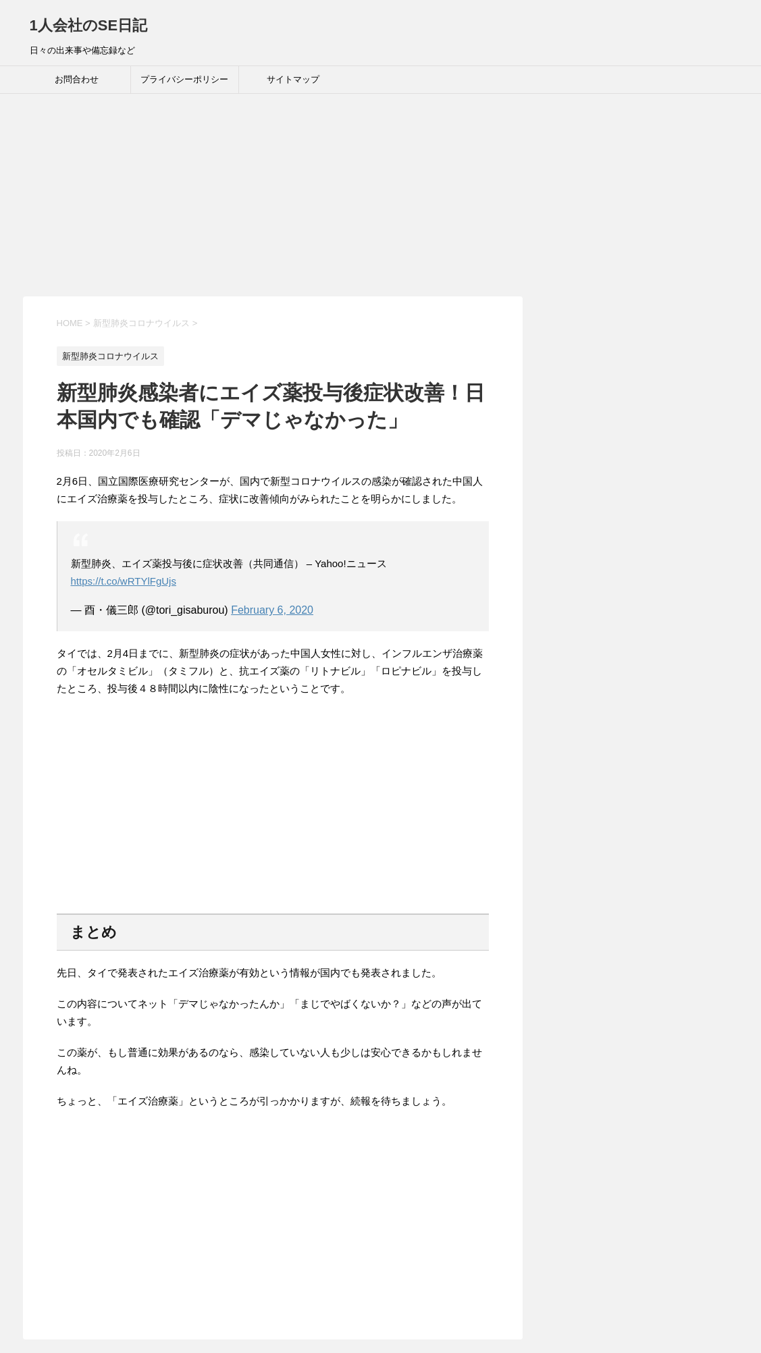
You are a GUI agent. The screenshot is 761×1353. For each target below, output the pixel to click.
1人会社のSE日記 (89, 25)
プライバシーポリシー (184, 79)
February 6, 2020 (272, 610)
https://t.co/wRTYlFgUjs (123, 581)
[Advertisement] (380, 195)
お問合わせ (77, 79)
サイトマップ (293, 79)
